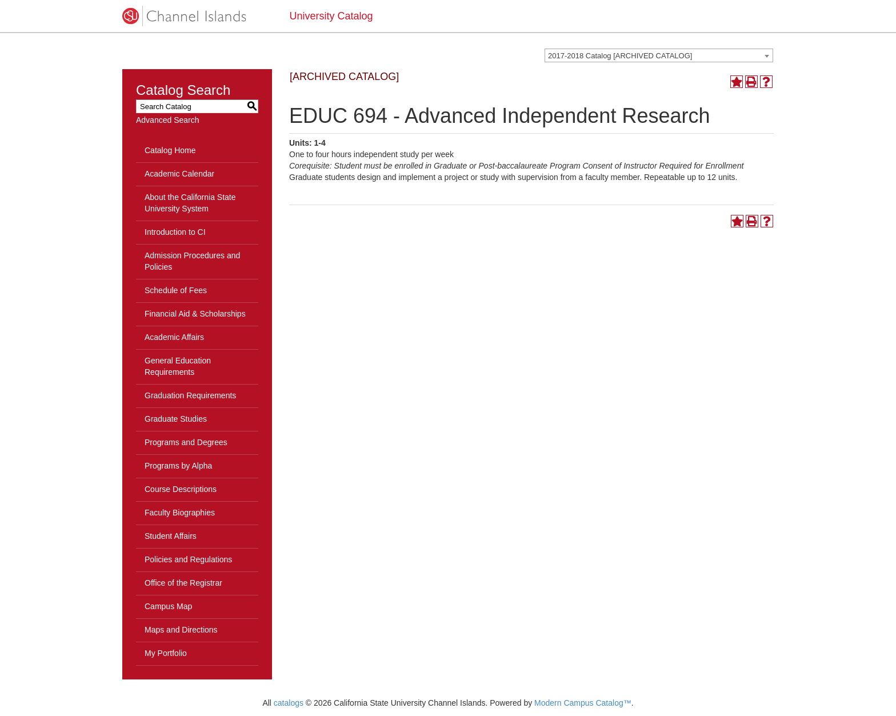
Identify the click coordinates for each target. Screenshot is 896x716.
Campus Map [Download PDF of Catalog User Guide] (168, 606)
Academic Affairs (174, 337)
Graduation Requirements (190, 395)
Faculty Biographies (180, 512)
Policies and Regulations (188, 559)
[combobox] (659, 55)
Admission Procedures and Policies (192, 261)
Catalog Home (170, 150)
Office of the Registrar (183, 582)
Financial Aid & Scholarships (195, 313)
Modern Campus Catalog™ (582, 702)
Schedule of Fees (176, 290)
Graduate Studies (176, 418)
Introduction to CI (175, 232)
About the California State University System (190, 203)
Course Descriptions (181, 489)
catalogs (288, 702)
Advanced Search (167, 120)
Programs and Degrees (186, 442)
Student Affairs (171, 536)
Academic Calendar (179, 173)
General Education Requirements (178, 366)
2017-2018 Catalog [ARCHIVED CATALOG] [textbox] (620, 55)
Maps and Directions (181, 629)
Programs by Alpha (178, 465)
